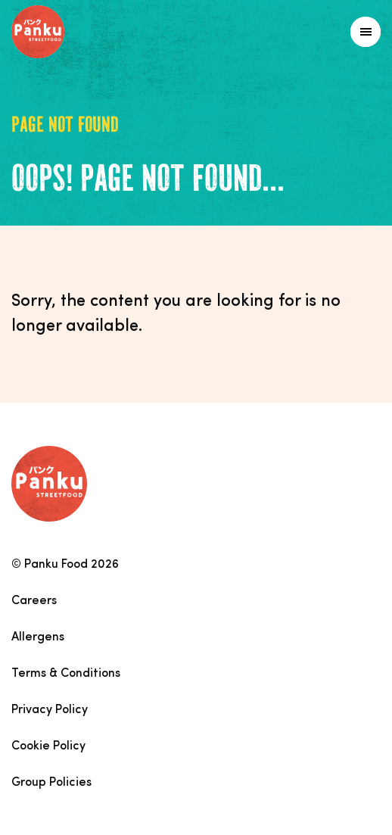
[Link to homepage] (71, 31)
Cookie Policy (48, 746)
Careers (34, 601)
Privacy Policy (49, 710)
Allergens (37, 637)
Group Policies (51, 783)
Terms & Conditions (65, 674)
